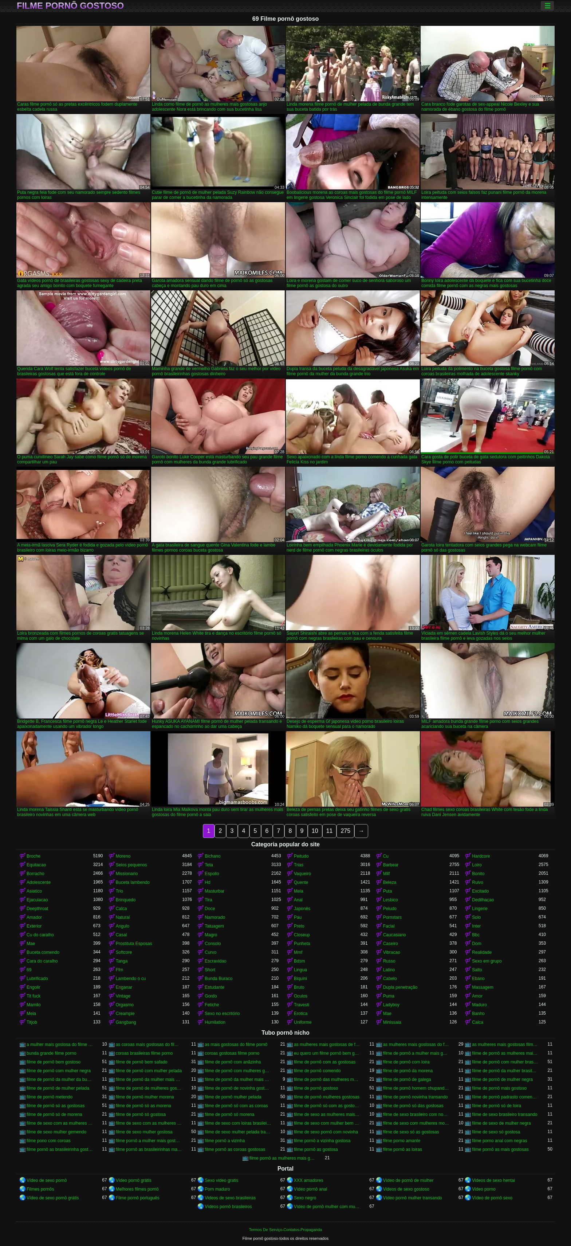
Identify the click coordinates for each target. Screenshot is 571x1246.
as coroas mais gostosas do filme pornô (149, 1044)
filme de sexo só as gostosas (411, 1132)
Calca (121, 908)
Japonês (302, 908)
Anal (298, 899)
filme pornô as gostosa (316, 1149)
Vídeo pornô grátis (133, 1180)
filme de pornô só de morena (54, 1114)
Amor (477, 996)
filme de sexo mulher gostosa (144, 1132)
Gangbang (126, 1022)
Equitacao (36, 864)
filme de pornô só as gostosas (55, 1105)
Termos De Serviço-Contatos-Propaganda (285, 1229)
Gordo (211, 996)
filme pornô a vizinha (225, 1140)
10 (315, 831)
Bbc (476, 934)
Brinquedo (126, 899)
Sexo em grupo (486, 961)
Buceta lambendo (133, 882)
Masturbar (214, 891)
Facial (389, 926)
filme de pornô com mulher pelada (149, 1070)
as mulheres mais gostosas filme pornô (505, 1044)
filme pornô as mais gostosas (500, 1149)
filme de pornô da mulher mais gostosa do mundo (238, 1079)
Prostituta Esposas (134, 943)
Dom (476, 943)
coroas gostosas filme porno (232, 1053)
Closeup (302, 934)
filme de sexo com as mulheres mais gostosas (60, 1123)
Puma (388, 996)
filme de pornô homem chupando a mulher (416, 1088)
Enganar (124, 987)
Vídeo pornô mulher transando (412, 1197)
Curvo (210, 952)
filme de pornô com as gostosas (324, 1062)
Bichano (212, 856)
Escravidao (215, 961)
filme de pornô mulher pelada (233, 1097)
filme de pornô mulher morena (145, 1097)
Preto (299, 926)
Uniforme (303, 1022)
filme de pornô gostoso (316, 1088)
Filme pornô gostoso (70, 6)
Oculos (300, 996)
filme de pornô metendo (49, 1097)
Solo (476, 917)
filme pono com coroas (49, 1140)
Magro (211, 934)
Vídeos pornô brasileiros (228, 1206)
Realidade (482, 952)
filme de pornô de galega (407, 1079)
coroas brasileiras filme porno (144, 1053)
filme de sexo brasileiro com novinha (416, 1114)
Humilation (215, 1022)
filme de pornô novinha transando (415, 1097)
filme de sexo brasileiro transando (504, 1114)
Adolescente (39, 882)
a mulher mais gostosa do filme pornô (60, 1044)
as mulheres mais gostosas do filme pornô (416, 1044)
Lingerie (480, 908)
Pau (298, 917)
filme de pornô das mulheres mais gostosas (327, 1079)
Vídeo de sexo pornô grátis (53, 1197)
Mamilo (34, 1004)
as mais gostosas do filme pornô (236, 1044)
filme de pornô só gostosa (141, 1114)
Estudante (214, 987)
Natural (123, 917)
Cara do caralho (42, 961)
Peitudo (301, 856)
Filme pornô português (138, 1197)
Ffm (119, 969)
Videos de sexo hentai (493, 1180)
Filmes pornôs (40, 1189)
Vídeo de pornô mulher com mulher (327, 1206)
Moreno (123, 856)
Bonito (478, 873)
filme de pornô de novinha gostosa (238, 1088)
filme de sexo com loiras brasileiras (238, 1123)
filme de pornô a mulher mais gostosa (416, 1053)
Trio (119, 891)
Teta (209, 864)
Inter (476, 926)
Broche (33, 856)
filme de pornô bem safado (142, 1062)
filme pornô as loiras (402, 1149)
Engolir (33, 987)
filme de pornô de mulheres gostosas (149, 1088)
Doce (210, 908)
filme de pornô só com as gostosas (327, 1105)
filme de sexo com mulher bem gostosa (327, 1123)
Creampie (125, 1013)
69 (29, 969)
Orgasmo (125, 1004)
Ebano (478, 978)
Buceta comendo (43, 952)
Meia (298, 891)
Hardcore (481, 856)
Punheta (302, 943)
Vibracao (391, 952)
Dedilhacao (483, 899)
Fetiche (212, 1004)
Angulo (122, 926)
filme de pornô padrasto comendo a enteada (505, 1097)
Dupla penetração (400, 987)
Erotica (300, 1013)
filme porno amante (402, 1140)
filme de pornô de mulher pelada (58, 1088)
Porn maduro (217, 1189)
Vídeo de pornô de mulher (408, 1180)
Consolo (213, 943)
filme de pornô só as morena (143, 1105)
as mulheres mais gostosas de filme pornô (327, 1044)
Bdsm (299, 961)
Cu (386, 856)
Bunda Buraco (218, 978)
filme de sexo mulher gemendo (56, 1132)
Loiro (477, 864)
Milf (386, 873)
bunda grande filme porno (51, 1053)
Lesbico (390, 899)
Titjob (32, 1022)
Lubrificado (37, 978)
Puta (387, 891)
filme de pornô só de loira (496, 1105)
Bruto (299, 987)
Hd (207, 882)
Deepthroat (37, 908)
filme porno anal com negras (499, 1140)
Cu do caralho (40, 934)
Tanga (122, 961)
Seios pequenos (131, 864)
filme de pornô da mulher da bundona (60, 1079)
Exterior (34, 926)
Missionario (127, 873)
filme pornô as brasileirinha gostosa (60, 1149)
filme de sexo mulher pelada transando (238, 1132)
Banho (478, 1013)
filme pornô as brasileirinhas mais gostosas (149, 1149)
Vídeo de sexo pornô (47, 1180)
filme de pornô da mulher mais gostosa (149, 1079)
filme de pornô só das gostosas (413, 1105)
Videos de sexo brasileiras (230, 1197)
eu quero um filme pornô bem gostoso (327, 1053)
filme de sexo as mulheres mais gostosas (327, 1114)
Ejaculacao (37, 899)
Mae (31, 943)
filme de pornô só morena (229, 1114)
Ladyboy (391, 1004)
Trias (298, 864)
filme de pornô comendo (317, 1070)
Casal (121, 934)
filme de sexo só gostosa (496, 1132)
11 (329, 831)
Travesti (301, 1004)
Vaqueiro (302, 873)
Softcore (124, 952)
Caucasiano (394, 934)
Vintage (123, 996)
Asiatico (34, 891)
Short (210, 969)
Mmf (298, 952)
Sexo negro (305, 1197)
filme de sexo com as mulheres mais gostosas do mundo (149, 1123)
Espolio (212, 873)
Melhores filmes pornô (137, 1189)
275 (345, 831)
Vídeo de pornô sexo (492, 1197)
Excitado (480, 891)
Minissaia (392, 1022)
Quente (301, 882)
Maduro (479, 1004)
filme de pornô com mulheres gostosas (238, 1070)
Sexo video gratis (221, 1180)
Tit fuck (33, 996)
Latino (389, 969)
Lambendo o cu (131, 978)
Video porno (484, 1189)
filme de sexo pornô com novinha (326, 1132)
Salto (477, 969)
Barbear (391, 864)
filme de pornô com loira (406, 1062)
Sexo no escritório (222, 1013)
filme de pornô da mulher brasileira (505, 1070)
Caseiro (390, 943)
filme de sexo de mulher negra (501, 1123)
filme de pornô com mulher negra (59, 1070)
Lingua (300, 969)
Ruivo (477, 882)
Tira (208, 899)
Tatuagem (214, 926)
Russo (389, 961)
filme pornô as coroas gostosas (235, 1149)
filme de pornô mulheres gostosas (326, 1097)
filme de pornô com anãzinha (233, 1062)
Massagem (482, 987)
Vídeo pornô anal (310, 1189)
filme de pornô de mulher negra (502, 1079)
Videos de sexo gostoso (406, 1189)
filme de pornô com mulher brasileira (505, 1062)
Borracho (35, 873)
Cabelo (390, 978)
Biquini (300, 978)
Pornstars (392, 917)
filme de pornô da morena (408, 1070)
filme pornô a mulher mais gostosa (149, 1140)
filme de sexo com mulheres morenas (416, 1123)
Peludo (390, 908)
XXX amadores (308, 1180)
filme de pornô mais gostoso (499, 1088)
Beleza (390, 882)
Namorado (215, 917)
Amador (34, 917)
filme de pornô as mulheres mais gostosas (505, 1053)
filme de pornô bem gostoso (53, 1062)
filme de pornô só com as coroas (236, 1105)
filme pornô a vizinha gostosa (322, 1140)
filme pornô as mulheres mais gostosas (282, 1158)
